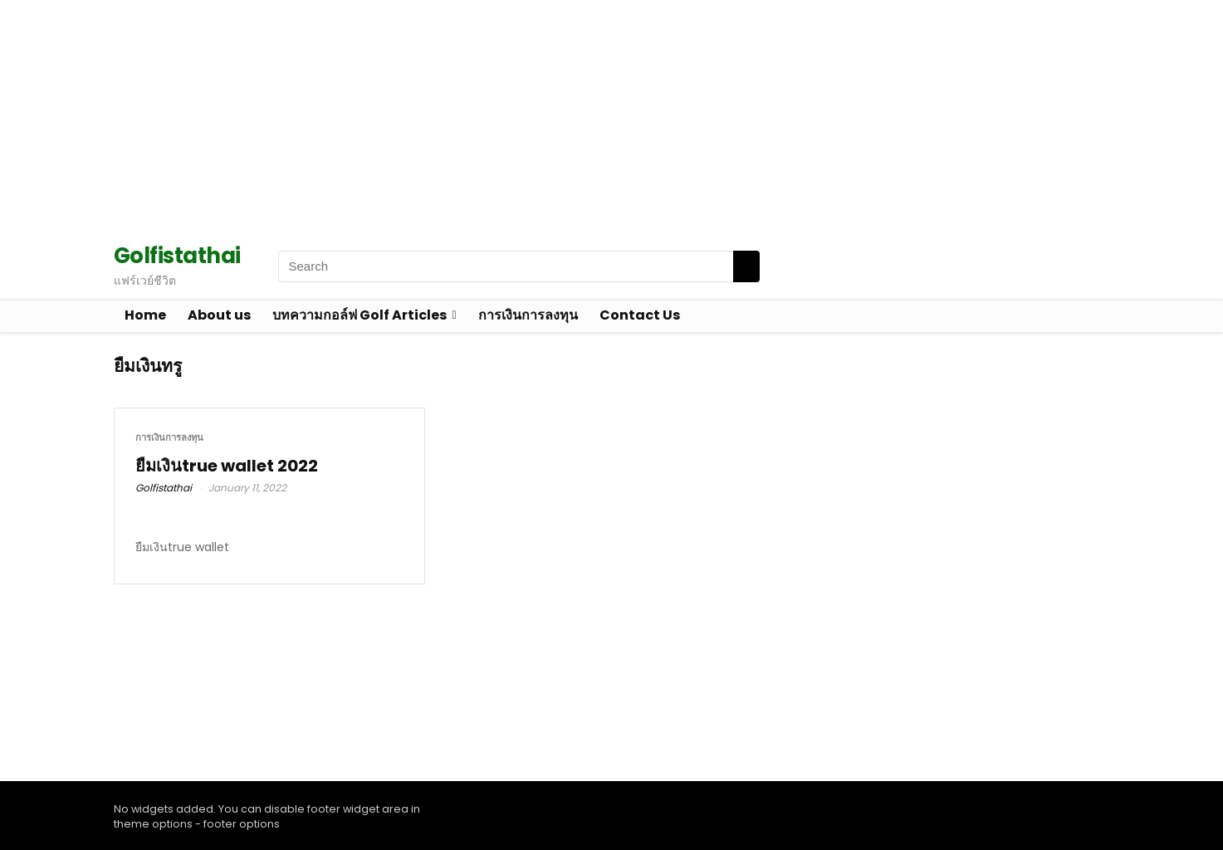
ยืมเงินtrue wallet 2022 (226, 465)
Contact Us (639, 315)
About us (219, 315)
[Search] (746, 266)
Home (145, 315)
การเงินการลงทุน (528, 315)
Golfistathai (163, 488)
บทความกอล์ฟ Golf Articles (359, 315)
